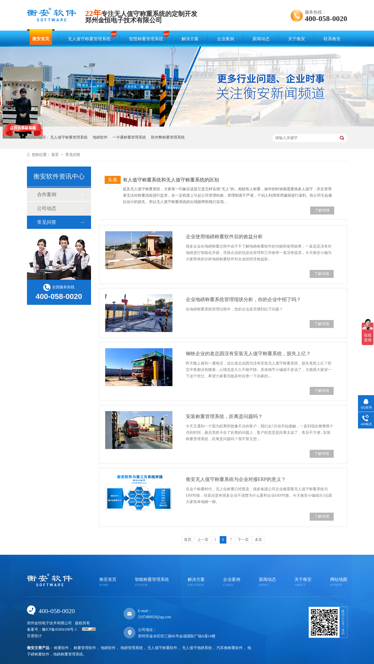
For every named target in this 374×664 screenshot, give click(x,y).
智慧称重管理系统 (147, 36)
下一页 (243, 540)
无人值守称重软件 (162, 648)
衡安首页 (40, 39)
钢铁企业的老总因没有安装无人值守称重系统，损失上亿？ (248, 353)
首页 (55, 155)
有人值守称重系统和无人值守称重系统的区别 (171, 180)
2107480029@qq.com (154, 617)
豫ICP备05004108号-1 (59, 629)
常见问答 (72, 155)
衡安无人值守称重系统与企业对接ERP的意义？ (236, 479)
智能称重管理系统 (152, 582)
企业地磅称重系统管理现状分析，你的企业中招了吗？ (243, 299)
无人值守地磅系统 (197, 648)
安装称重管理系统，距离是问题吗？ (224, 416)
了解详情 (322, 210)
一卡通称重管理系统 (129, 137)
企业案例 (225, 39)
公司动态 (46, 208)
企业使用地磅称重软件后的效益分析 (224, 236)
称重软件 (61, 648)
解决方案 (190, 39)
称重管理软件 (85, 648)
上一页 (202, 540)
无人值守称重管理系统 (90, 36)
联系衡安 (332, 39)
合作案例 (46, 194)
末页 (258, 540)
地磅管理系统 (131, 648)
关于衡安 (296, 39)
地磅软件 (100, 137)
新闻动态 (261, 39)
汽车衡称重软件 (229, 648)
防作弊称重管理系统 (168, 137)
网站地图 (338, 582)
